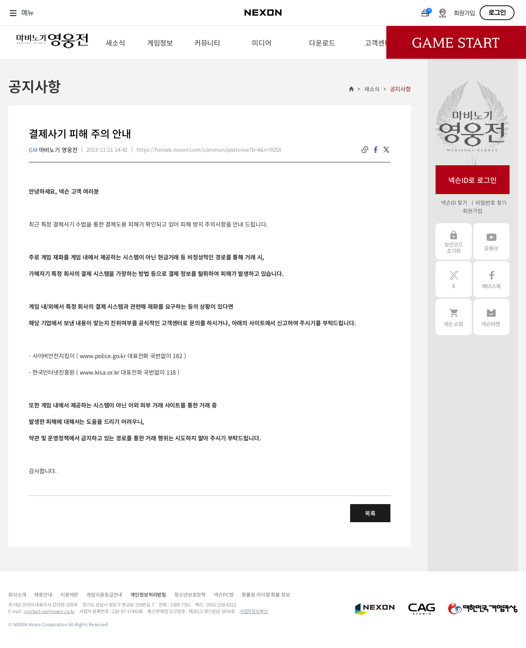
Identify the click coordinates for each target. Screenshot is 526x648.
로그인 (497, 12)
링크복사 (365, 150)
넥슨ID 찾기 (454, 202)
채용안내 (43, 594)
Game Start (456, 42)
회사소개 (17, 594)
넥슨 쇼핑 (454, 317)
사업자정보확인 (254, 611)
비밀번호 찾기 (490, 202)
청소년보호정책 (189, 594)
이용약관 (69, 594)
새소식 (372, 89)
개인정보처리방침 (148, 594)
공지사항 (400, 89)
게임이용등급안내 (104, 594)
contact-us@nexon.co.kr (49, 611)
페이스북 (491, 279)
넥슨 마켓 (491, 317)
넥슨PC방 (223, 594)
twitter (386, 150)
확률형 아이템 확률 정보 (266, 594)
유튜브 (491, 241)
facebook (375, 150)
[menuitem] (115, 42)
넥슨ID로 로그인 (472, 180)
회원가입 (464, 13)
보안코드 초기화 (454, 241)
